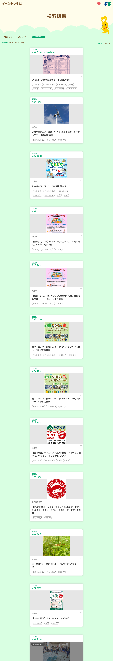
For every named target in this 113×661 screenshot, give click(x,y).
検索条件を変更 (43, 37)
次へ (61, 600)
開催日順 (107, 43)
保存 (50, 78)
